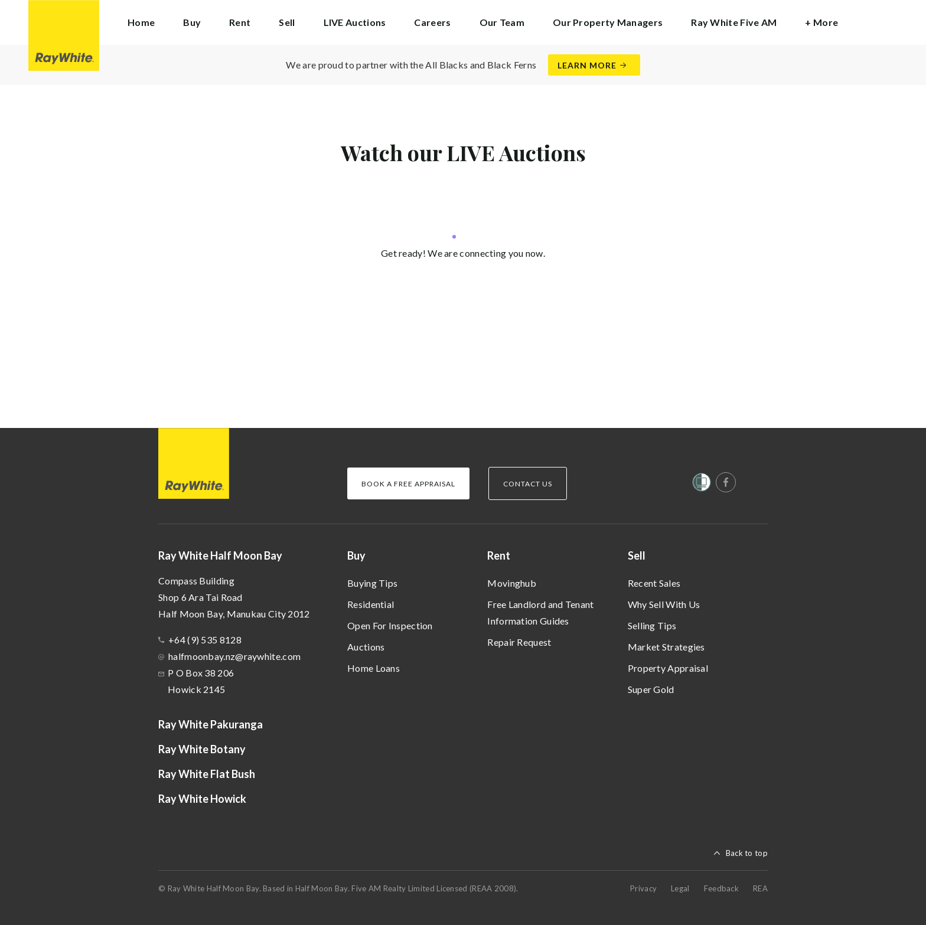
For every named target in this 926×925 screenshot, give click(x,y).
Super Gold (651, 689)
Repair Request (519, 642)
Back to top (747, 853)
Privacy (643, 888)
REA (760, 888)
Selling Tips (652, 625)
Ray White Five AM (734, 22)
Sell (636, 555)
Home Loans (373, 668)
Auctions (365, 646)
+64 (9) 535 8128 (205, 639)
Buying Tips (372, 583)
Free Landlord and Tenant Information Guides (540, 612)
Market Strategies (666, 646)
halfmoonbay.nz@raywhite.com (234, 656)
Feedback (721, 888)
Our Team (502, 22)
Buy (356, 555)
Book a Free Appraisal (408, 483)
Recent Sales (654, 583)
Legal (680, 888)
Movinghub (511, 583)
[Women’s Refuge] (701, 484)
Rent (498, 555)
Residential (370, 604)
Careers (432, 22)
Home (141, 22)
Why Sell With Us (664, 604)
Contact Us (527, 483)
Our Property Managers (608, 22)
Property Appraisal (668, 668)
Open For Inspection (390, 625)
